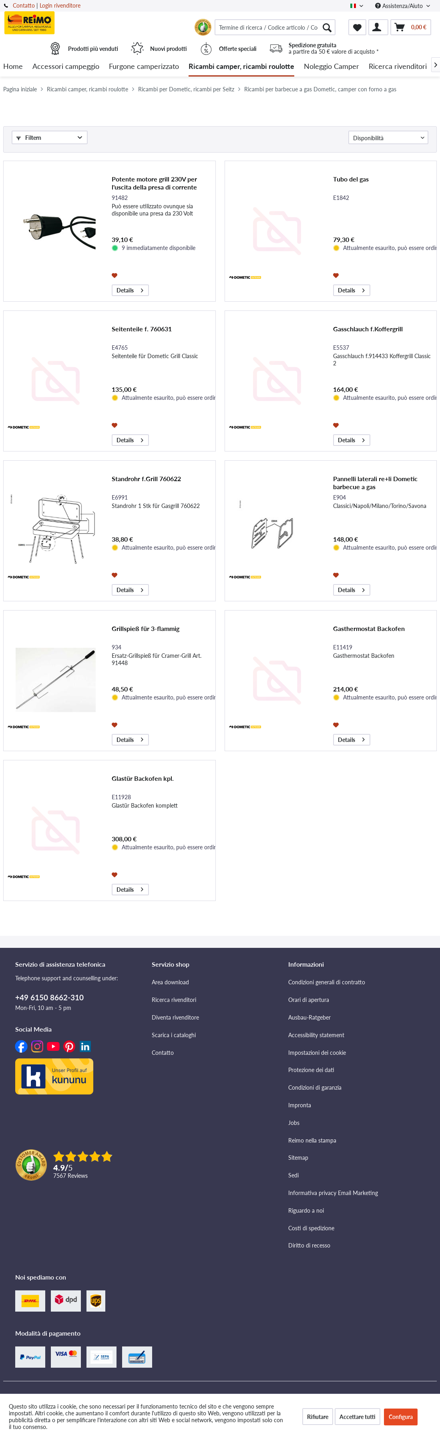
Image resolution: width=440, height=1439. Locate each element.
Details (130, 289)
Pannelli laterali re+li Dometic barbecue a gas (375, 482)
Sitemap (298, 1157)
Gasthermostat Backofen (369, 628)
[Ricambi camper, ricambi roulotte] (241, 67)
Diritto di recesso (309, 1245)
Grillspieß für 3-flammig (145, 628)
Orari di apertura (308, 999)
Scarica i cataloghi (174, 1035)
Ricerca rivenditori (174, 999)
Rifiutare (317, 1416)
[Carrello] (410, 27)
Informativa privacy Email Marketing (333, 1192)
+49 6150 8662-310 (49, 997)
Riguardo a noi (306, 1210)
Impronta (299, 1105)
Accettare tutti (358, 1416)
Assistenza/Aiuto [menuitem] (399, 5)
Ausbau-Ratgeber (309, 1017)
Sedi (293, 1175)
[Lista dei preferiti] (357, 27)
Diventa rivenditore (175, 1017)
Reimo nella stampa (312, 1140)
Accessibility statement (316, 1035)
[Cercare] (327, 27)
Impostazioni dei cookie (317, 1052)
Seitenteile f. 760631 (142, 329)
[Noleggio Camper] (331, 67)
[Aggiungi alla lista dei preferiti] (115, 275)
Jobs (293, 1122)
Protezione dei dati (311, 1069)
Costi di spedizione (311, 1228)
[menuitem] (275, 27)
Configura (401, 1416)
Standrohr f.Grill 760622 (146, 478)
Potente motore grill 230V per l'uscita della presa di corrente (154, 183)
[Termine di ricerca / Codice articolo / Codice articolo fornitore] (275, 27)
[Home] (13, 67)
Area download (170, 982)
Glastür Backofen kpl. (143, 778)
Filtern (28, 137)
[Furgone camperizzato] (144, 67)
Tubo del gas (351, 179)
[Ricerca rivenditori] (398, 67)
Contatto (24, 5)
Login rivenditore (60, 5)
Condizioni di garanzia (315, 1087)
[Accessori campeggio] (65, 67)
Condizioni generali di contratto (326, 982)
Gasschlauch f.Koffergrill (368, 329)
